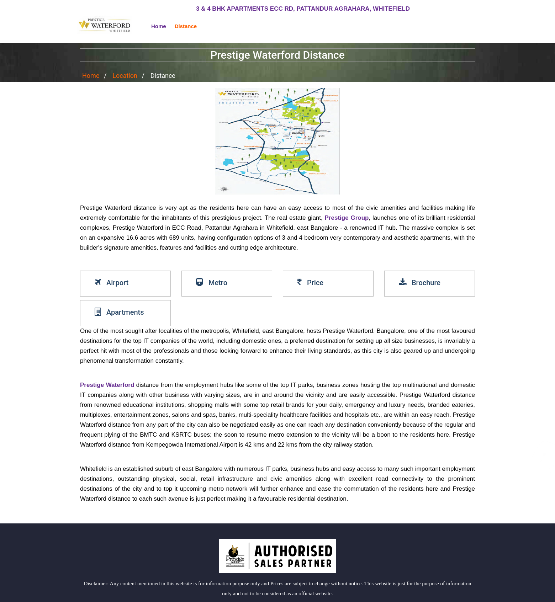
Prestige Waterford (107, 385)
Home (158, 26)
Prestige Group (347, 217)
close (541, 593)
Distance (186, 26)
